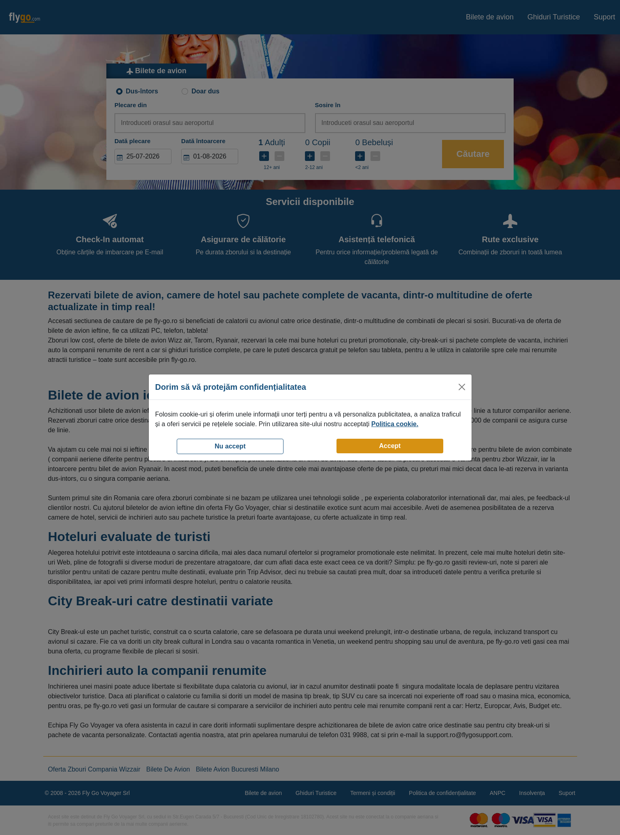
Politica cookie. (394, 424)
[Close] (461, 387)
